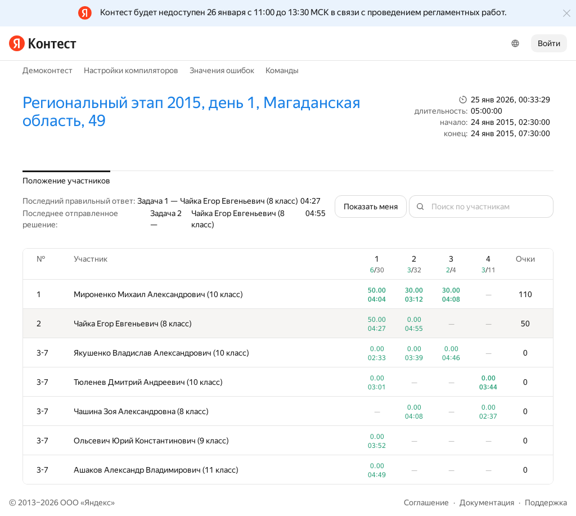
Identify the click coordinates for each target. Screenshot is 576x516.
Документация (487, 502)
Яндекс (97, 502)
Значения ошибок (222, 70)
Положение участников (66, 180)
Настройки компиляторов (131, 70)
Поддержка (546, 502)
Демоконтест (47, 70)
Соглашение (426, 502)
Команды (282, 70)
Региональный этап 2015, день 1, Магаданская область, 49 (191, 111)
